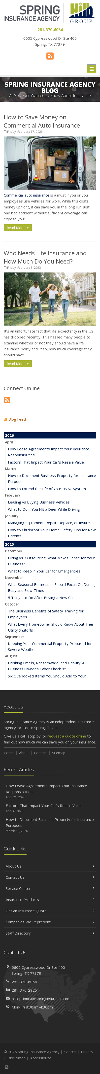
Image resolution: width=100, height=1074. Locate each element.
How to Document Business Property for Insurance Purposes (50, 825)
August (11, 656)
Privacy (87, 1051)
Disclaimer (16, 1057)
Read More (18, 227)
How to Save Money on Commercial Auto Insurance (42, 121)
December (13, 551)
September (14, 636)
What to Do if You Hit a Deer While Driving (44, 509)
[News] (50, 56)
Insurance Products (50, 899)
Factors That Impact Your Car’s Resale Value (46, 462)
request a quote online (66, 736)
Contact (40, 752)
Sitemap (58, 752)
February (12, 495)
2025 (9, 544)
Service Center (50, 888)
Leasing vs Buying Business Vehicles (39, 502)
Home (9, 752)
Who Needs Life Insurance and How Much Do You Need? (45, 257)
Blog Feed (15, 419)
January (12, 515)
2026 (9, 435)
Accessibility (40, 1057)
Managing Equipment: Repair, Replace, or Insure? (50, 522)
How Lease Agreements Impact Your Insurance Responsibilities (50, 791)
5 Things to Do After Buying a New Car (41, 597)
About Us (50, 866)
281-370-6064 (24, 981)
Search (70, 1051)
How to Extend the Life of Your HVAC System (47, 488)
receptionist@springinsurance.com (41, 998)
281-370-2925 (24, 990)
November (14, 577)
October (12, 604)
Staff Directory (50, 933)
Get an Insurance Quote (50, 910)
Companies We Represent (50, 921)
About (24, 752)
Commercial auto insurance (26, 195)
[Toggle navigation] (91, 69)
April (9, 442)
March (10, 468)
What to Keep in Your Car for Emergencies (44, 571)
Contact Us (50, 877)
